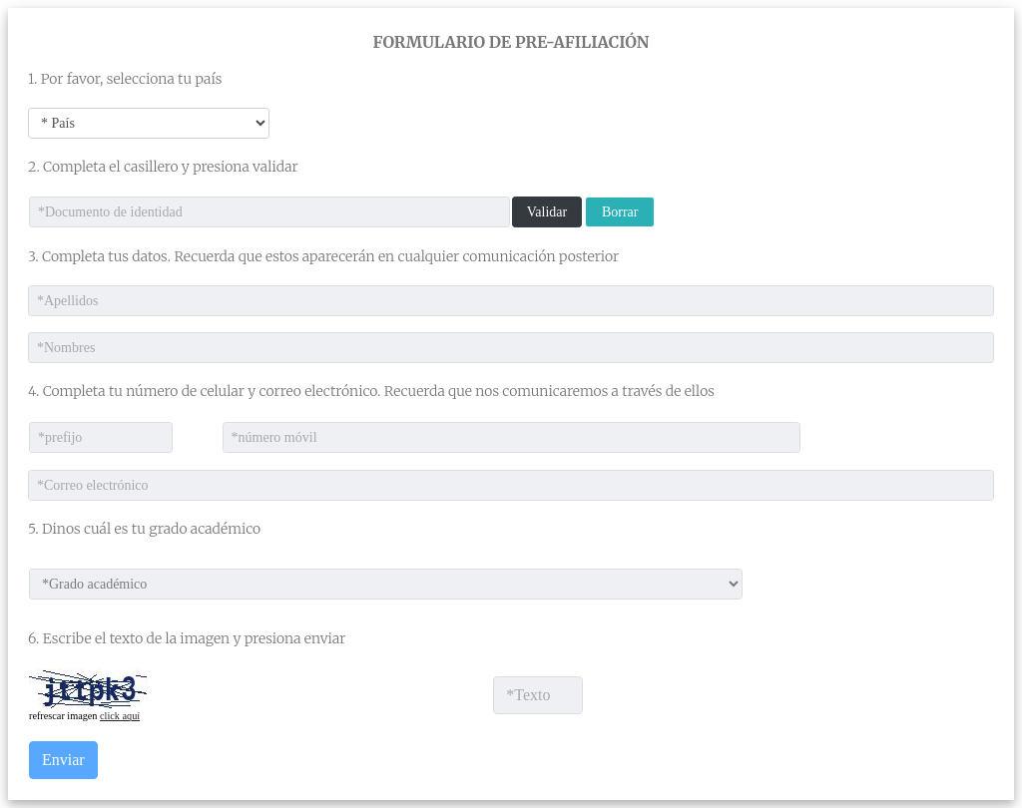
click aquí (120, 715)
